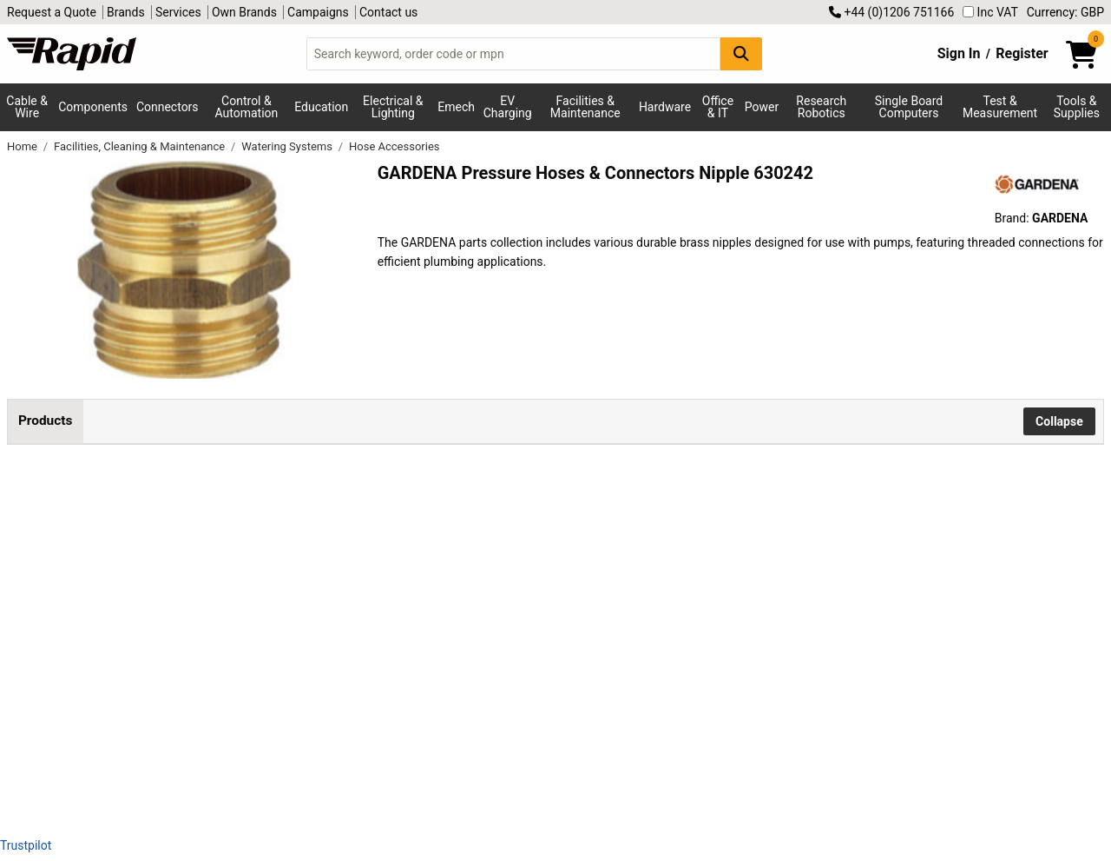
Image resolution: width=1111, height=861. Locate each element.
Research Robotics (821, 107)
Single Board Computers (909, 107)
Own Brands (244, 12)
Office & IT (717, 107)
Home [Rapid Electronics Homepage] (23, 146)
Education (321, 107)
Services (178, 12)
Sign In (959, 53)
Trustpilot (25, 845)
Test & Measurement (1000, 107)
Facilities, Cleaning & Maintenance (140, 146)
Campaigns (318, 12)
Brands (126, 12)
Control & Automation (247, 107)
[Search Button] (741, 53)
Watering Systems (288, 146)
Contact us (388, 12)
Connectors (167, 107)
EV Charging (507, 107)
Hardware (665, 107)
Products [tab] (45, 420)
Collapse (1059, 421)
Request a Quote (51, 12)
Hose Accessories (394, 146)
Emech (456, 107)
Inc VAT (990, 12)
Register (1022, 53)
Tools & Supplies (1077, 107)
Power (762, 107)
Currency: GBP (1065, 12)
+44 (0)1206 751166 (891, 12)
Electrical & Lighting (393, 107)
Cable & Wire (27, 107)
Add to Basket (681, 533)
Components (93, 107)
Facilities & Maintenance (585, 107)
